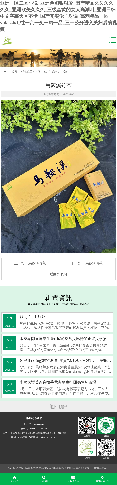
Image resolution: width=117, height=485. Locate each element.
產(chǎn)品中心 (51, 71)
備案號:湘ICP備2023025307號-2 (43, 437)
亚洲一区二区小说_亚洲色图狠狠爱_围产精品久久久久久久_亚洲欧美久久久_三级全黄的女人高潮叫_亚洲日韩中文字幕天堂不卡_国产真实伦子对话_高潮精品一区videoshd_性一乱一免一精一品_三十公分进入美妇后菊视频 (58, 16)
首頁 (37, 71)
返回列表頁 (58, 274)
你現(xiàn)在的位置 (22, 71)
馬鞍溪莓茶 (37, 263)
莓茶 (65, 71)
